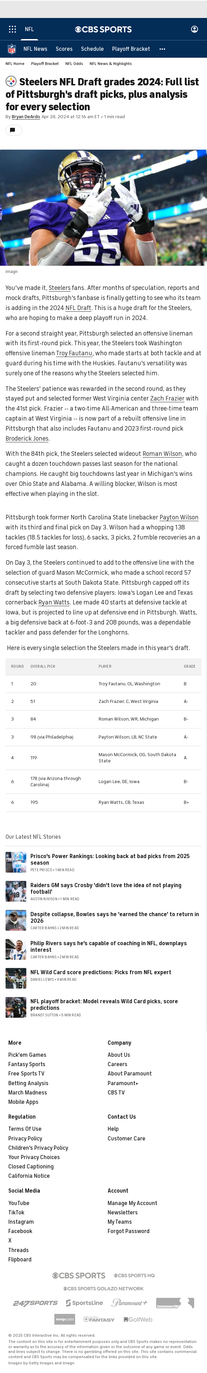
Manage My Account (132, 1203)
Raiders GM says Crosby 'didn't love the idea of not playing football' (105, 888)
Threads (18, 1250)
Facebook (20, 1231)
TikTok (16, 1212)
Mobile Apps (23, 1102)
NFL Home (15, 63)
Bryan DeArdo (26, 117)
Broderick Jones (27, 438)
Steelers (60, 288)
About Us (119, 1055)
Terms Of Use (25, 1129)
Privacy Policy (25, 1138)
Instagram (21, 1222)
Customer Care (126, 1138)
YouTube (18, 1203)
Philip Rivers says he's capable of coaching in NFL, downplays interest (108, 946)
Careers (117, 1064)
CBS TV (116, 1092)
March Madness (27, 1092)
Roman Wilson (162, 454)
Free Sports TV (26, 1073)
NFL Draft (78, 308)
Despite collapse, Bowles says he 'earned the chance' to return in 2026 (114, 917)
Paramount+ (123, 1083)
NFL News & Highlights (111, 63)
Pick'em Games (27, 1055)
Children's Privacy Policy (38, 1148)
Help (113, 1129)
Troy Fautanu (74, 353)
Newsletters (123, 1212)
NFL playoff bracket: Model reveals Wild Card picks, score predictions (104, 1005)
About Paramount (130, 1073)
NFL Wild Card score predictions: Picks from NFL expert (100, 972)
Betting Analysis (28, 1083)
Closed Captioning (31, 1166)
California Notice (29, 1176)
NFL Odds (74, 63)
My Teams (120, 1222)
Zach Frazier (167, 398)
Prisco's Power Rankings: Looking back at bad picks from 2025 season (110, 859)
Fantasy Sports (26, 1064)
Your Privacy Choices (34, 1157)
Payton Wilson (179, 517)
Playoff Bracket (45, 63)
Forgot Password (129, 1231)
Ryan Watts (54, 602)
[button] (162, 48)
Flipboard (20, 1259)
